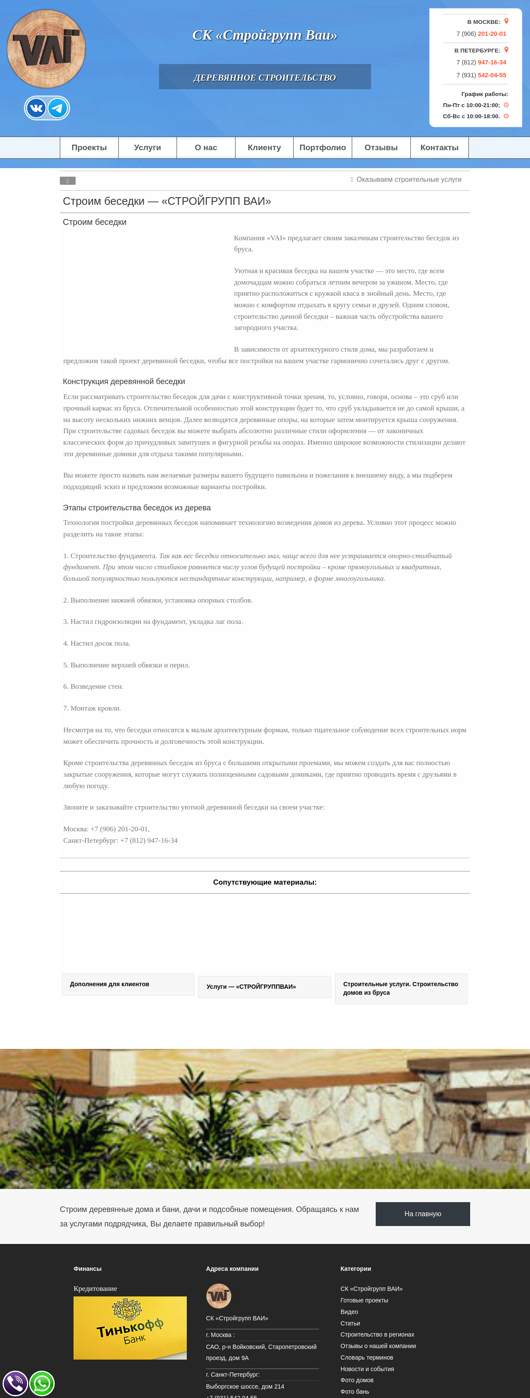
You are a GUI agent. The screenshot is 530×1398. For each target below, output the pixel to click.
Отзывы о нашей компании (378, 1346)
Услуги (147, 147)
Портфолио (323, 147)
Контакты (440, 147)
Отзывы (381, 147)
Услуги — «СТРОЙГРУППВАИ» (251, 986)
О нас (206, 147)
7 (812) (481, 62)
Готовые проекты (365, 1300)
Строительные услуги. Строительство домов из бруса (400, 988)
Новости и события (367, 1369)
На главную (423, 1213)
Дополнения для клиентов (109, 984)
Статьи (350, 1323)
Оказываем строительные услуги (409, 179)
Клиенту (264, 147)
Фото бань (355, 1391)
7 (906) (481, 33)
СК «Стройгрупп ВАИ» (372, 1288)
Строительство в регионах (378, 1334)
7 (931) (481, 74)
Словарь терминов (367, 1357)
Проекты (89, 147)
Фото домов (357, 1380)
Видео (349, 1311)
